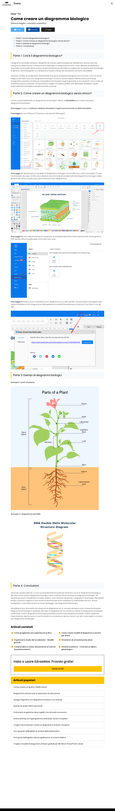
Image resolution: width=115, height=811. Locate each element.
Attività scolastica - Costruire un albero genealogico (79, 648)
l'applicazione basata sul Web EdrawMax (73, 108)
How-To (16, 14)
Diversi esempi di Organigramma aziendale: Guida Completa (41, 718)
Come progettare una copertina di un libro (33, 633)
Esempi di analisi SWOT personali (28, 706)
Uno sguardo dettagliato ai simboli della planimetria (36, 731)
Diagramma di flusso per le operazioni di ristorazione (37, 693)
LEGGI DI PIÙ (58, 668)
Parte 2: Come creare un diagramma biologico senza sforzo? (43, 41)
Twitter (17, 29)
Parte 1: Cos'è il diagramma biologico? (33, 38)
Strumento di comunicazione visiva (76, 640)
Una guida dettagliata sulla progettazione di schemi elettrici (40, 737)
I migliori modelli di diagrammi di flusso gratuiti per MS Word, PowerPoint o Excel (48, 744)
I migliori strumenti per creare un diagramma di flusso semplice (41, 725)
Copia (48, 29)
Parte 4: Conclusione (25, 46)
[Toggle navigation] (111, 3)
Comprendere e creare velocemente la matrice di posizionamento (35, 648)
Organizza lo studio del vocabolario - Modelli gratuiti (34, 641)
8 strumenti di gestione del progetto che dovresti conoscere (40, 712)
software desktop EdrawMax (41, 108)
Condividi (33, 29)
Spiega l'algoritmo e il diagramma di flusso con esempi (38, 700)
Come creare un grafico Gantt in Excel (30, 687)
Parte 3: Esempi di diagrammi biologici (33, 43)
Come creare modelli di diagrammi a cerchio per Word (81, 634)
